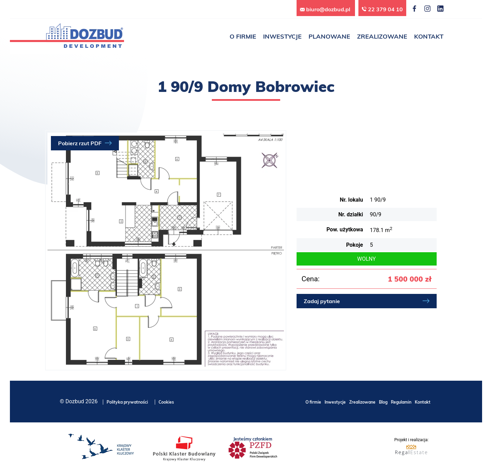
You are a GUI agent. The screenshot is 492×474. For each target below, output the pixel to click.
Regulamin (401, 402)
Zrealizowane (362, 402)
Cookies (166, 402)
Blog (383, 402)
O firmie (313, 402)
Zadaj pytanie (322, 301)
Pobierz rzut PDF (79, 143)
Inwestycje (335, 402)
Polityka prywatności (127, 402)
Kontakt (422, 402)
